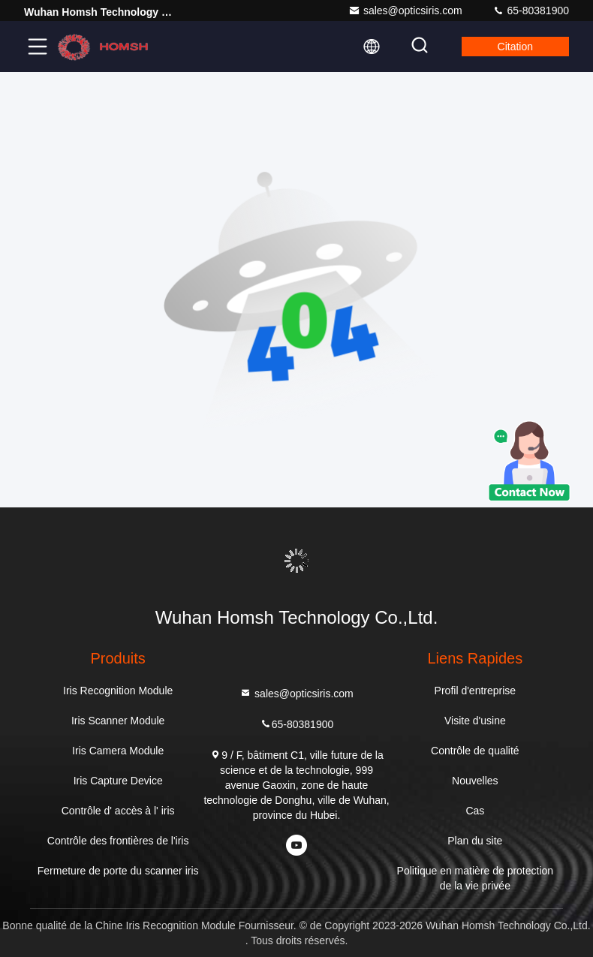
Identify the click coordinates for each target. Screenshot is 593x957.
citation (515, 47)
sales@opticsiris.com (405, 11)
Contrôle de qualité (475, 751)
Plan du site (474, 841)
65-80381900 (530, 11)
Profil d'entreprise (475, 691)
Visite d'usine (475, 721)
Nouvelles (475, 781)
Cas (474, 811)
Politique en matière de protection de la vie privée (475, 878)
